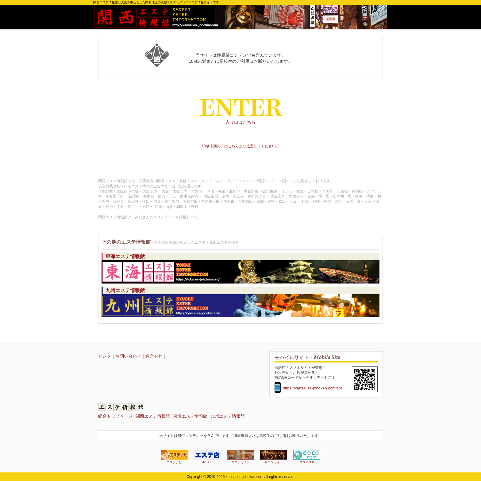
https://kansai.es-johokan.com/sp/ (312, 388)
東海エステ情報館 (190, 416)
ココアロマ (306, 457)
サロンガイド (273, 457)
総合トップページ (115, 416)
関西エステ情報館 (153, 416)
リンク (104, 356)
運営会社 (154, 356)
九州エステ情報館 (227, 416)
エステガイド (240, 457)
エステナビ (174, 457)
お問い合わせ (128, 356)
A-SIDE (207, 457)
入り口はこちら (240, 107)
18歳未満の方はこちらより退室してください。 (240, 146)
